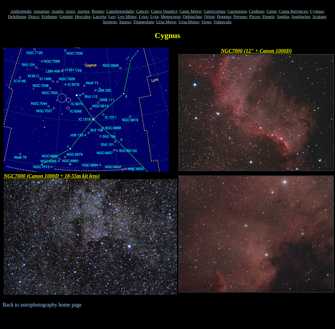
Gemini (66, 16)
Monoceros (170, 16)
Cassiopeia (237, 11)
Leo (111, 16)
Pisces (254, 16)
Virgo (206, 21)
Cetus (271, 11)
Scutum (319, 16)
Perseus (240, 16)
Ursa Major (166, 21)
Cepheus (256, 11)
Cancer (142, 11)
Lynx (143, 16)
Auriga (83, 11)
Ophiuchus (192, 16)
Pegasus (224, 16)
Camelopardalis (120, 11)
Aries (70, 11)
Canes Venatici (164, 11)
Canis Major (190, 11)
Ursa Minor (188, 21)
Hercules (83, 16)
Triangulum (143, 21)
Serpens (110, 21)
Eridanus (49, 16)
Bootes (98, 11)
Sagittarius (300, 16)
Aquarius (41, 11)
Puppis (268, 16)
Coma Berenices (293, 11)
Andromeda (20, 11)
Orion (209, 16)
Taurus (125, 21)
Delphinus (17, 16)
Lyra (154, 16)
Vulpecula (222, 21)
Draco (33, 16)
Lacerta (99, 16)
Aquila (57, 11)
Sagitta (283, 16)
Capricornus (214, 11)
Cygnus (317, 11)
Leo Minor (127, 16)
